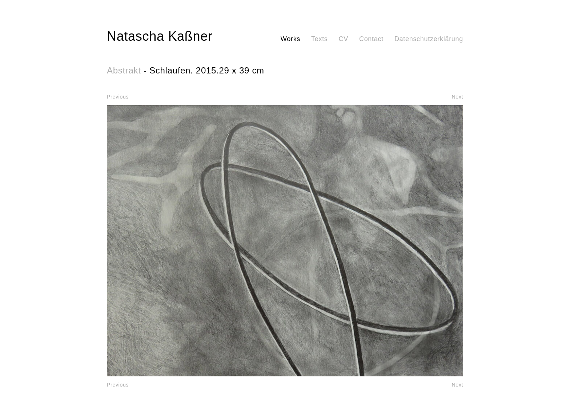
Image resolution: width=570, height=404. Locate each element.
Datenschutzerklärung (428, 39)
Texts (319, 39)
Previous (118, 97)
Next (457, 97)
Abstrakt (124, 70)
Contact (371, 39)
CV (343, 39)
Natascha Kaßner (160, 36)
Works (290, 39)
